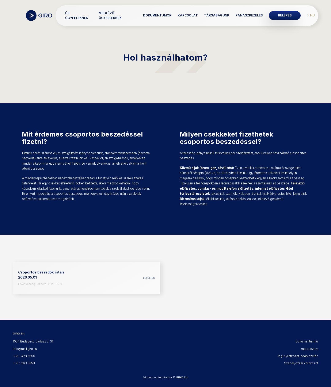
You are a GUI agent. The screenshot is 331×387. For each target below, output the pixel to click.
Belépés (285, 15)
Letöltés (149, 277)
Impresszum (309, 349)
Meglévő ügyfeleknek (110, 15)
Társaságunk (216, 15)
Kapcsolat (188, 15)
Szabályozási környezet (301, 363)
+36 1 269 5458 (24, 363)
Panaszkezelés (249, 15)
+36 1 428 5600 (24, 356)
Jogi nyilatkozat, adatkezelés (297, 356)
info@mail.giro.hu (25, 349)
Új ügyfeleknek (76, 15)
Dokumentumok (157, 15)
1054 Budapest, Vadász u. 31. (33, 341)
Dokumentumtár (307, 341)
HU (312, 15)
